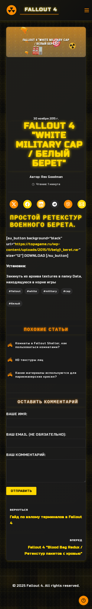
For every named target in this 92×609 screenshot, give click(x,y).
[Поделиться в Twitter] (14, 204)
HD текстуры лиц (29, 360)
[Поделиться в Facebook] (27, 204)
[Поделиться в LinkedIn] (41, 204)
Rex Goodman (52, 177)
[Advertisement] (46, 85)
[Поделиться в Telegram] (54, 204)
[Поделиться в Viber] (68, 204)
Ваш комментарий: (26, 455)
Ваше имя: (16, 414)
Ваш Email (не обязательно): (36, 434)
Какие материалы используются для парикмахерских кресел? (45, 374)
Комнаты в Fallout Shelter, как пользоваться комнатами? (41, 345)
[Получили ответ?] (83, 600)
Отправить (21, 491)
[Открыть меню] (86, 10)
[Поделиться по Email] (81, 204)
